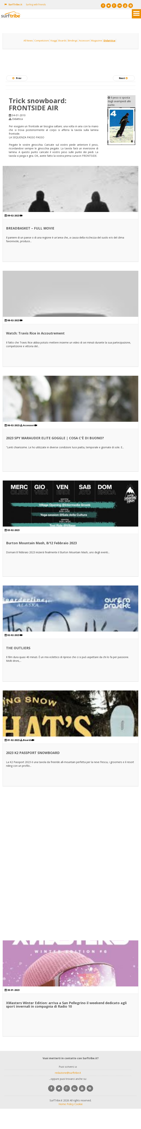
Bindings (72, 40)
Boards (62, 40)
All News (28, 40)
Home (62, 1104)
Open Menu (136, 13)
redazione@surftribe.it (68, 1072)
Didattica (109, 40)
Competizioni (41, 40)
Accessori (84, 40)
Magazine (96, 40)
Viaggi (53, 40)
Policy (70, 1104)
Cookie (78, 1104)
